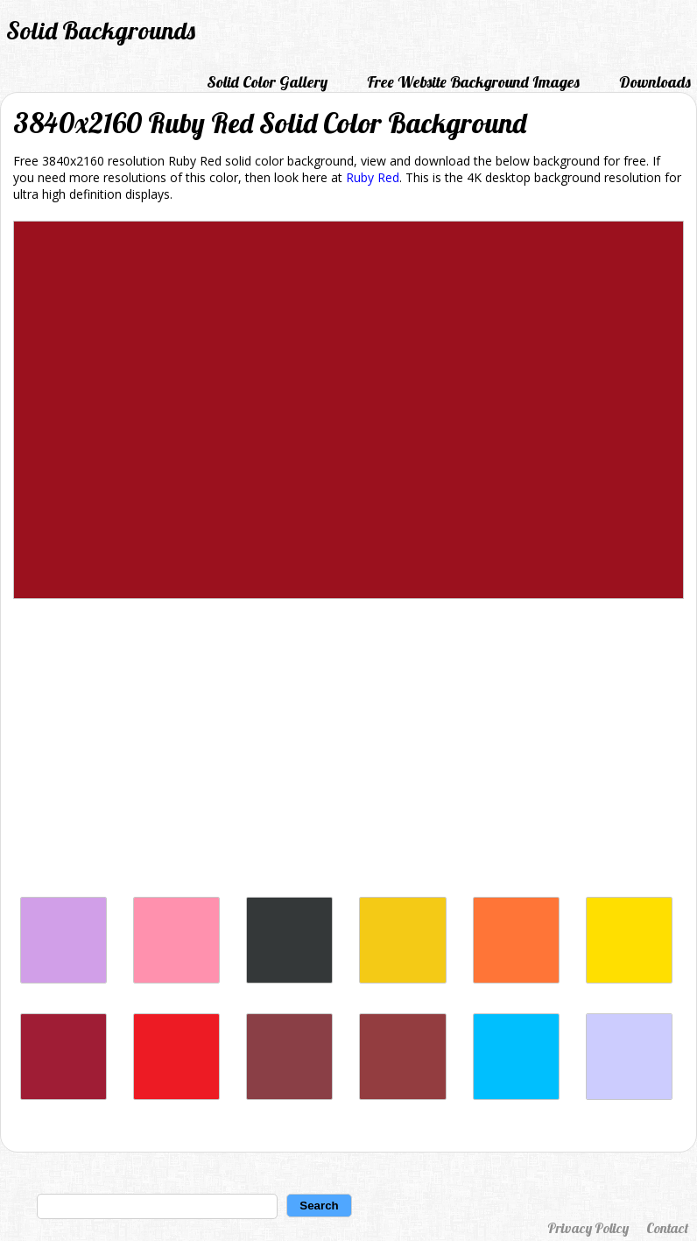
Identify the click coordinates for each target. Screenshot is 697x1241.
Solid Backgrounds (100, 30)
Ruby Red (372, 177)
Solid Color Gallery (267, 82)
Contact (667, 1228)
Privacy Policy (588, 1228)
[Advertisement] (348, 752)
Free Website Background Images (473, 82)
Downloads (655, 82)
